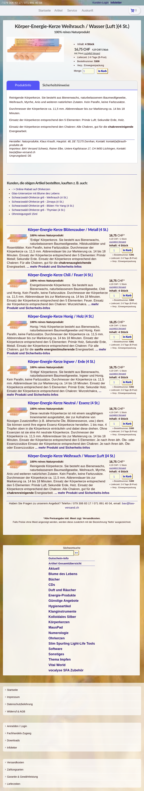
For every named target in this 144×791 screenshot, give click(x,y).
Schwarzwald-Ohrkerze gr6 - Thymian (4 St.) (38, 209)
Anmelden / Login (17, 726)
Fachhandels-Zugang (19, 733)
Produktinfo (23, 85)
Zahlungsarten (15, 769)
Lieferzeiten (13, 783)
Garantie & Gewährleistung (22, 776)
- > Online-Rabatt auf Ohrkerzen (31, 189)
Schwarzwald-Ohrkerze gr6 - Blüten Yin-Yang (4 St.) (43, 205)
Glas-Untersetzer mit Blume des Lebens (36, 193)
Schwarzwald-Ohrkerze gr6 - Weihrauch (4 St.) (40, 197)
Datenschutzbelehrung (20, 704)
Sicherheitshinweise (56, 85)
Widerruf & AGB (16, 711)
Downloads (13, 740)
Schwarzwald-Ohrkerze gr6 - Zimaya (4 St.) (38, 201)
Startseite (12, 689)
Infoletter (12, 747)
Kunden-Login (101, 2)
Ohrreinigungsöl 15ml (24, 213)
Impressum (13, 697)
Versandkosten (15, 762)
